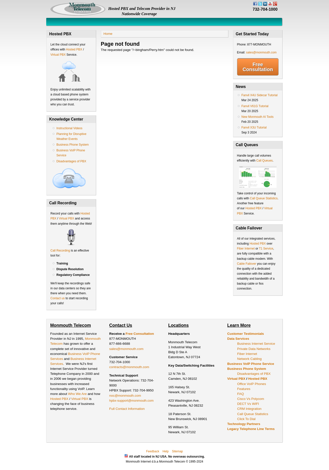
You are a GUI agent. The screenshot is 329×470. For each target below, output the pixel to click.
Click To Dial (246, 419)
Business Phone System (72, 144)
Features (243, 389)
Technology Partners (243, 424)
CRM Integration (249, 409)
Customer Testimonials (245, 334)
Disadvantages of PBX (71, 161)
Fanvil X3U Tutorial (254, 127)
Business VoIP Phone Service (250, 364)
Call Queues (264, 160)
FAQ (240, 394)
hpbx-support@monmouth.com (131, 400)
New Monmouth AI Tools (258, 117)
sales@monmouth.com (261, 52)
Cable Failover (246, 263)
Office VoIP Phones (251, 384)
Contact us (57, 298)
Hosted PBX (74, 49)
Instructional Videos (69, 128)
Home (108, 34)
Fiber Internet (246, 248)
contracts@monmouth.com (129, 367)
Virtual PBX (58, 54)
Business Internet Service (256, 343)
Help (166, 451)
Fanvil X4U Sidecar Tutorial (260, 95)
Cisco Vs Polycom (250, 399)
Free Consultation (258, 67)
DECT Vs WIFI (248, 404)
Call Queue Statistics (264, 198)
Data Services (238, 339)
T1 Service (266, 248)
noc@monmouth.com (125, 395)
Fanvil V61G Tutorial (255, 106)
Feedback (152, 451)
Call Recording (60, 250)
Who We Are (78, 394)
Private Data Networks (254, 349)
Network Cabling (249, 359)
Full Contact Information (127, 409)
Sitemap (177, 451)
